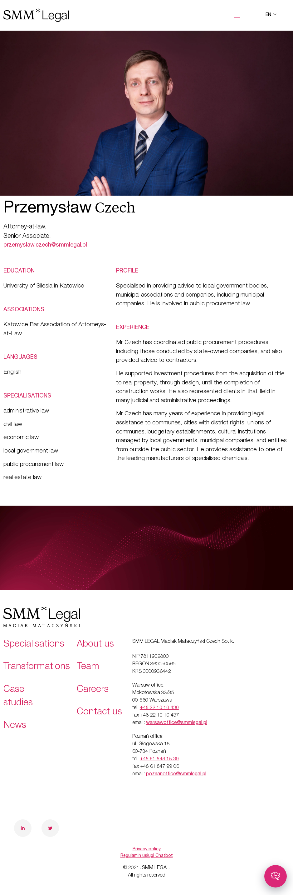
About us (95, 644)
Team (88, 667)
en (269, 15)
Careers (93, 690)
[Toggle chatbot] (275, 876)
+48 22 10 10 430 (159, 708)
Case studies (18, 696)
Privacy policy (147, 849)
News (14, 726)
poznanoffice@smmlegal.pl (176, 774)
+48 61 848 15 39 (159, 759)
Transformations (36, 667)
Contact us (99, 712)
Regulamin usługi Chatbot (146, 856)
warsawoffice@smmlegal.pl (176, 723)
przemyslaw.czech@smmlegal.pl (45, 245)
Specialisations (33, 644)
